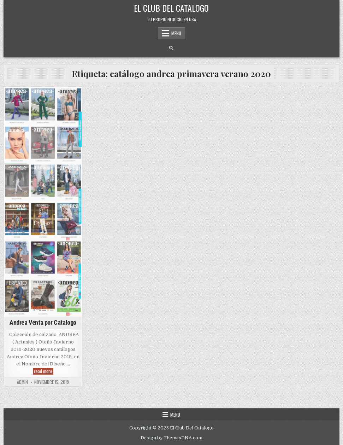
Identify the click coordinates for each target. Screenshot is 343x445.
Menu (176, 33)
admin (22, 382)
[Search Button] (171, 48)
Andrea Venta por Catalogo (43, 322)
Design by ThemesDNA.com (171, 437)
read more (43, 371)
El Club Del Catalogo (171, 7)
